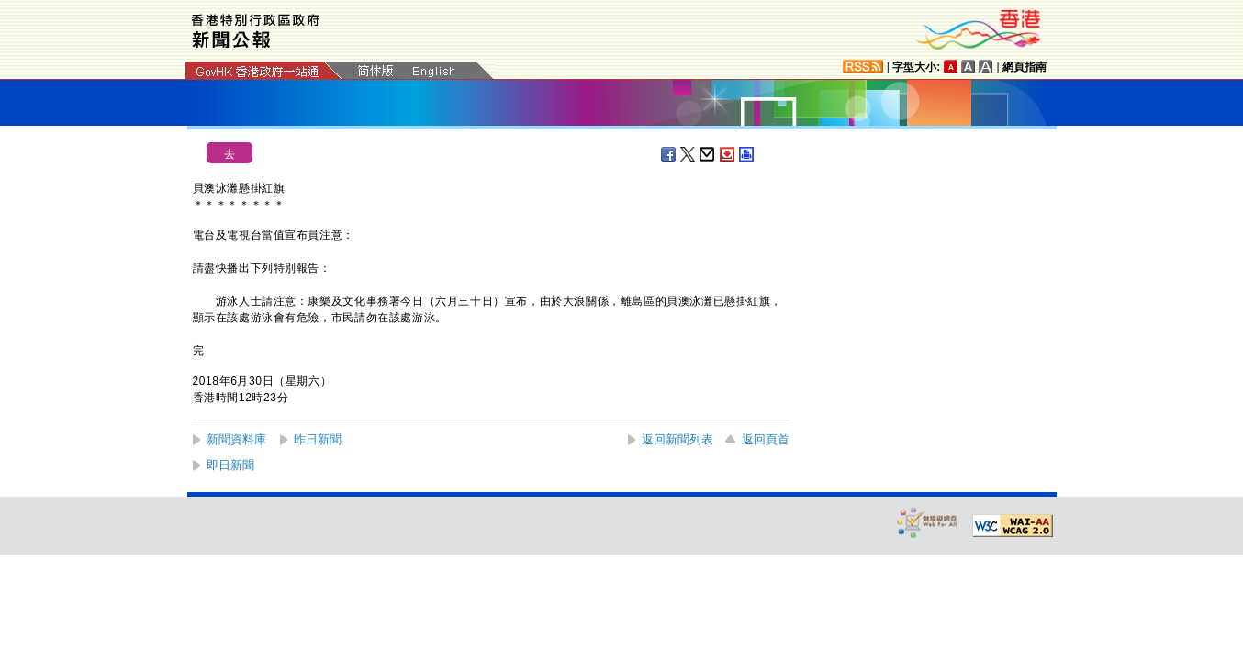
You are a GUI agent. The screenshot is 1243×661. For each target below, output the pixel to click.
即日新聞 (230, 465)
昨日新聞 (318, 439)
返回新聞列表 (677, 439)
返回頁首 (765, 439)
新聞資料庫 (236, 439)
